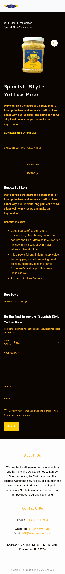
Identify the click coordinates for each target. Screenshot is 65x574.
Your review (11, 353)
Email (8, 398)
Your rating (7, 342)
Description (32, 164)
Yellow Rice (33, 148)
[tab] (32, 164)
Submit (11, 426)
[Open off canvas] (59, 6)
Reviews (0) (32, 173)
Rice (22, 148)
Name (8, 386)
